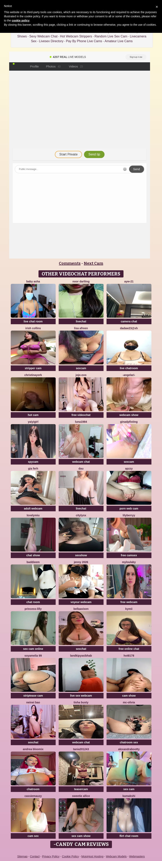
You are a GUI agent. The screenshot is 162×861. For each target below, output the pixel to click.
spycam (33, 461)
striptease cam (33, 695)
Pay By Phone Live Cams (84, 41)
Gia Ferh (33, 468)
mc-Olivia (129, 702)
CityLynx (81, 515)
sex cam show (81, 836)
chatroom (33, 789)
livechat (81, 321)
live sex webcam (81, 695)
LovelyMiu (33, 515)
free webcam (129, 602)
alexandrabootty (129, 749)
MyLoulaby (129, 562)
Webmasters (137, 856)
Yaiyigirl (33, 421)
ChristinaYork (33, 375)
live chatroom (129, 368)
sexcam (81, 368)
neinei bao (33, 702)
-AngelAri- (128, 375)
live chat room (33, 321)
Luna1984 (81, 421)
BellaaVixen (81, 608)
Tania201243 (81, 749)
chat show (33, 555)
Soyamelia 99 (33, 655)
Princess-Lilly (33, 608)
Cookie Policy (70, 856)
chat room (33, 602)
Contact (35, 856)
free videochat (81, 415)
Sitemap (22, 856)
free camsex (129, 555)
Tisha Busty (81, 702)
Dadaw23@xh (129, 328)
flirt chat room (129, 836)
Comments (70, 263)
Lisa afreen (81, 328)
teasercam (81, 789)
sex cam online (33, 648)
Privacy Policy (50, 856)
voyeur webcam (80, 602)
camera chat (129, 321)
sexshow (81, 555)
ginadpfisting (129, 421)
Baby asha (33, 281)
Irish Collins (33, 328)
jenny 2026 (81, 562)
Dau (81, 468)
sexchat (81, 648)
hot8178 (129, 655)
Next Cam (93, 263)
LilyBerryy (129, 515)
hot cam (33, 415)
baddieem (33, 562)
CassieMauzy (33, 796)
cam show (129, 695)
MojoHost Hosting (92, 856)
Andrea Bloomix (33, 749)
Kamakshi (128, 796)
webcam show (129, 415)
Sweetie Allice (81, 796)
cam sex (33, 836)
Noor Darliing (81, 281)
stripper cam (33, 368)
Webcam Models (116, 856)
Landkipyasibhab (81, 655)
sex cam (128, 789)
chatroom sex (129, 742)
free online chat (129, 648)
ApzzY (129, 468)
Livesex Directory (51, 41)
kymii (128, 608)
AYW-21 (129, 281)
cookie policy (21, 20)
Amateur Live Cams (119, 41)
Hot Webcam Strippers (76, 36)
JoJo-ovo (81, 375)
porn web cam (129, 508)
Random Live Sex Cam (111, 36)
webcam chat (81, 461)
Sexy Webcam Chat (43, 36)
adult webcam (33, 508)
